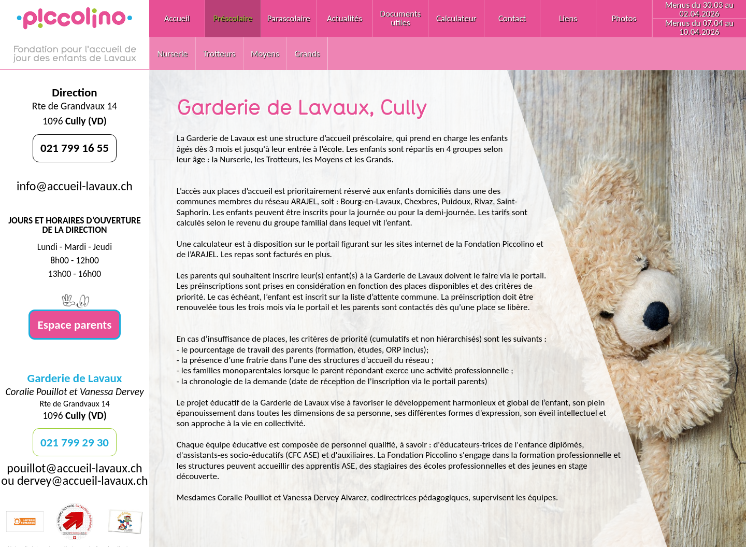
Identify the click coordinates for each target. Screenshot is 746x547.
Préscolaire (232, 18)
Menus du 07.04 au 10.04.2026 (699, 27)
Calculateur (456, 18)
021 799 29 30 (74, 442)
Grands (307, 53)
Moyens (265, 53)
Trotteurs (219, 53)
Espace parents (75, 324)
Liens (568, 18)
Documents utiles (400, 18)
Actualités (344, 18)
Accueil (177, 18)
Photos (624, 18)
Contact (512, 18)
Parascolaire (288, 18)
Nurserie (172, 53)
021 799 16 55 (74, 148)
